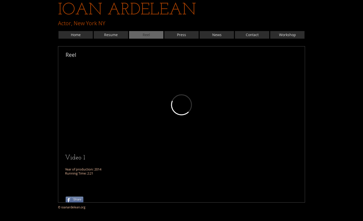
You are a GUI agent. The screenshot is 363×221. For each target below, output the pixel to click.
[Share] (74, 200)
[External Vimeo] (181, 104)
